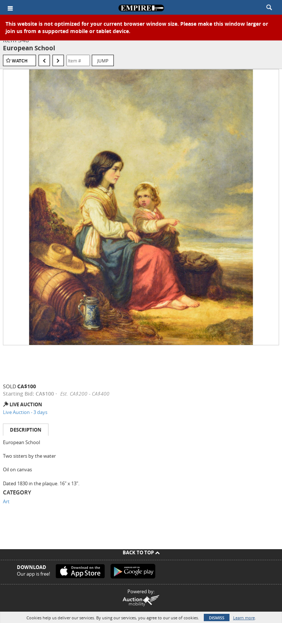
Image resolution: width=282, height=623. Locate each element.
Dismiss (216, 617)
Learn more (244, 617)
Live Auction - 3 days (25, 412)
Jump (102, 61)
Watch (20, 61)
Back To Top (141, 552)
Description (25, 429)
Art (6, 501)
